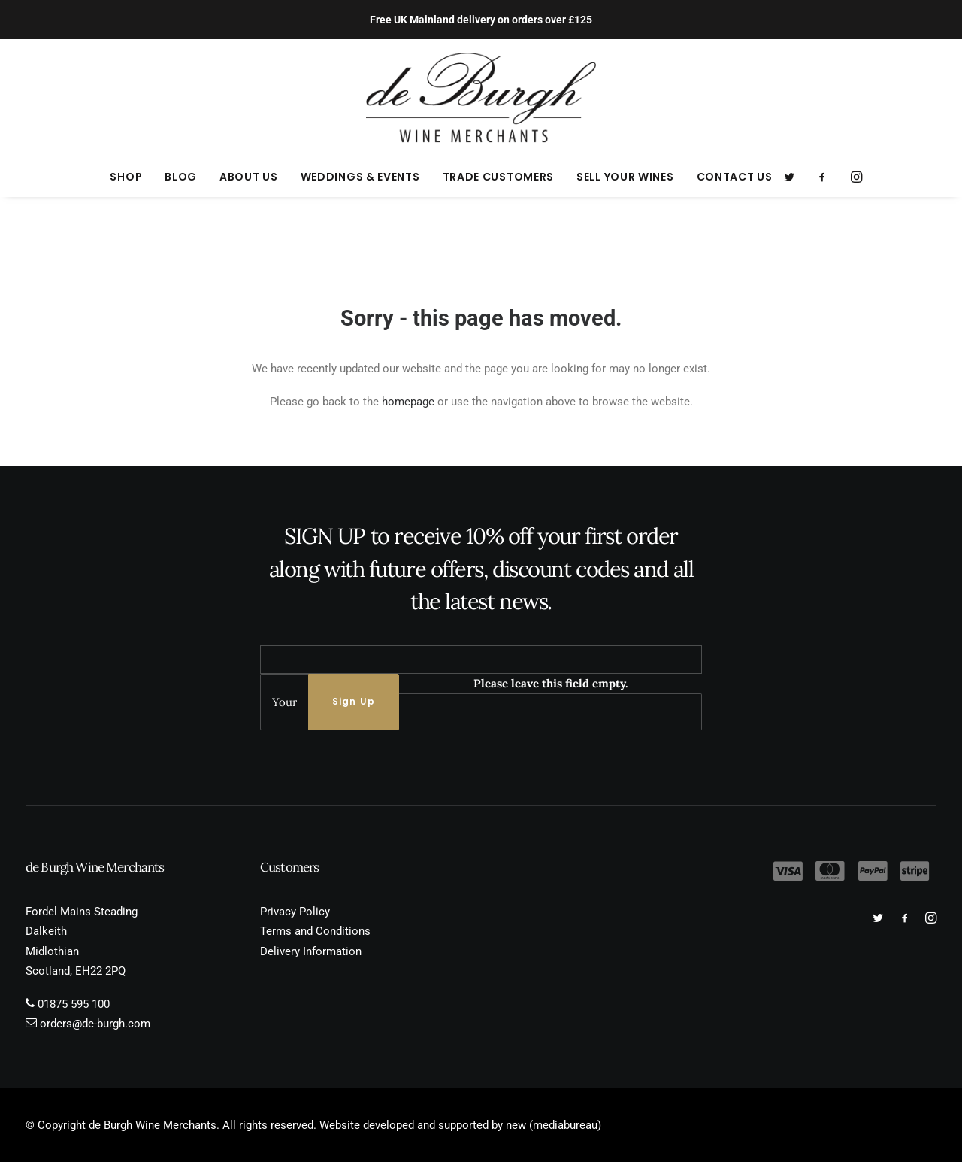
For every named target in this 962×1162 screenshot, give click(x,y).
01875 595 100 (74, 1004)
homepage (408, 401)
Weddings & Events (360, 176)
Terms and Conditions (315, 931)
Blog (181, 176)
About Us (248, 176)
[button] (794, 176)
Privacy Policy (295, 911)
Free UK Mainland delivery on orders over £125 (481, 20)
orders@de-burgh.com (95, 1023)
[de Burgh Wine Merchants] (481, 98)
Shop (126, 176)
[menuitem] (126, 176)
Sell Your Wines (625, 176)
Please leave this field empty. (550, 683)
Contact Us (735, 176)
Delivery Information (311, 951)
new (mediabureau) (553, 1125)
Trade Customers (499, 176)
